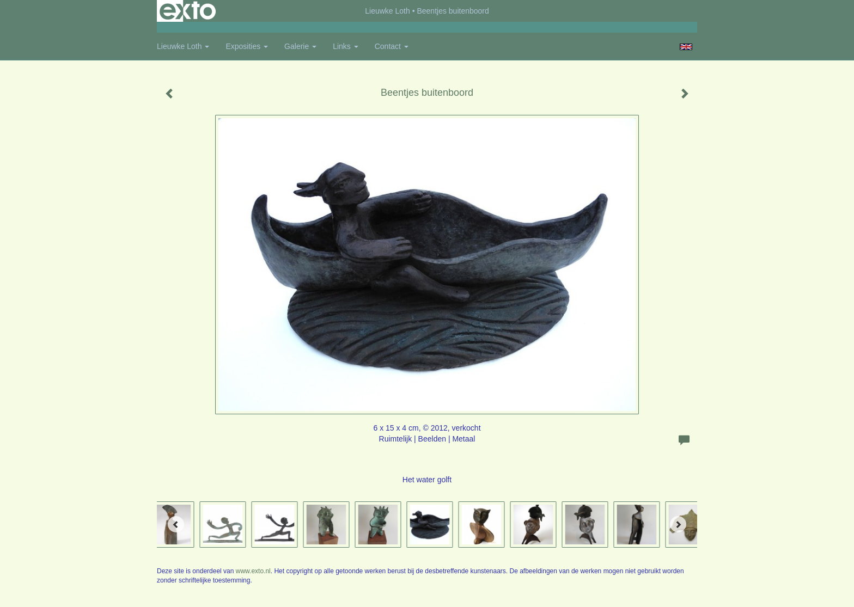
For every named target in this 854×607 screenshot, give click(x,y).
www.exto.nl (253, 571)
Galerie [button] (300, 46)
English (686, 47)
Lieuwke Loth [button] (183, 46)
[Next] (678, 524)
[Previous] (176, 524)
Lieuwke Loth (387, 11)
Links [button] (345, 46)
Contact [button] (391, 46)
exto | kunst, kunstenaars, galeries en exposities (187, 11)
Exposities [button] (246, 46)
